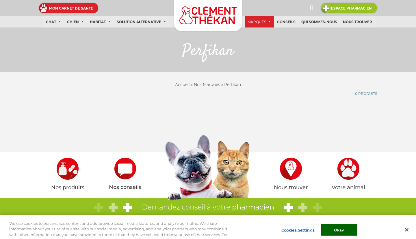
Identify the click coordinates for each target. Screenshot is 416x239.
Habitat (100, 21)
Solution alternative (141, 21)
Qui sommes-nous (319, 21)
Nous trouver (357, 21)
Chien (75, 21)
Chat (53, 21)
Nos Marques (207, 84)
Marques (259, 21)
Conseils (286, 21)
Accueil (182, 84)
